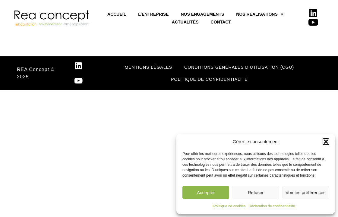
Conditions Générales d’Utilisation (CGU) (239, 67)
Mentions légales (148, 67)
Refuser (256, 192)
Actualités (185, 22)
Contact (221, 22)
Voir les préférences (306, 192)
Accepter (206, 192)
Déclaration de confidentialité (271, 206)
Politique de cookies (229, 206)
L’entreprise (153, 14)
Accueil (116, 14)
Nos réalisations (259, 14)
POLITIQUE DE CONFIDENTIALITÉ (209, 79)
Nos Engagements (202, 14)
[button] (326, 142)
